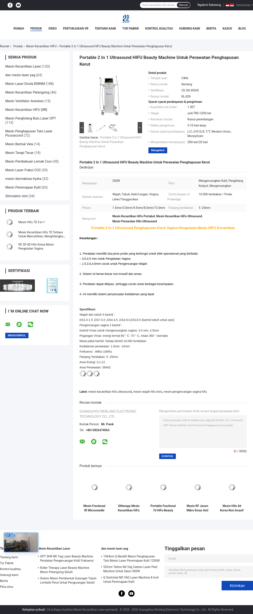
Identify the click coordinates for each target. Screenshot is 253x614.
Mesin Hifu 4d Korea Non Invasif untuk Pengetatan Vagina (232, 508)
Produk (36, 28)
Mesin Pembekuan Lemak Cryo (28, 161)
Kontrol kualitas (159, 28)
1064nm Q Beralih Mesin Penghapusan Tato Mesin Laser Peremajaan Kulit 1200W (131, 558)
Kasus (227, 28)
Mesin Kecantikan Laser (23, 66)
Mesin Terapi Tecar (19, 153)
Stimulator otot (16, 196)
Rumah (18, 28)
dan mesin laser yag (20, 75)
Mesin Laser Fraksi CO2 (23, 170)
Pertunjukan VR (75, 28)
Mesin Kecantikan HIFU (41, 46)
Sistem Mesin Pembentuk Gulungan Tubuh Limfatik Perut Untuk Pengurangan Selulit (68, 580)
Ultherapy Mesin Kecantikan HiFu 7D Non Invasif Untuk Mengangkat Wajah (128, 508)
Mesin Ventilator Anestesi (24, 101)
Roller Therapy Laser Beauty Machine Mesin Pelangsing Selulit (64, 570)
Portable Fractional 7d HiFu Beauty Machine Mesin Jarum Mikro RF (163, 508)
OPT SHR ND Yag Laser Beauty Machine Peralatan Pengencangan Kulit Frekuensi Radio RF (67, 559)
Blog (242, 28)
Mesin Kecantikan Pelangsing (27, 92)
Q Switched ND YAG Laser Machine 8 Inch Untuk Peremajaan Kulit (131, 579)
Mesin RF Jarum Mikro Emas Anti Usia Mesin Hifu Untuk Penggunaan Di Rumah (197, 508)
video (52, 28)
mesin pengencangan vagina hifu (185, 391)
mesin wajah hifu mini (147, 391)
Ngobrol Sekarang (209, 5)
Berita (211, 28)
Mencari (183, 5)
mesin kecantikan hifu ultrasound (110, 391)
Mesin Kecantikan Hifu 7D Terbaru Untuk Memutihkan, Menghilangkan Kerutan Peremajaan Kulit (41, 236)
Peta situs (6, 586)
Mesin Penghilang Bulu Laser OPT (30, 118)
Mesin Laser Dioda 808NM (25, 84)
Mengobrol (157, 150)
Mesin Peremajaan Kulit (23, 187)
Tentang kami (105, 28)
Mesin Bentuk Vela (19, 144)
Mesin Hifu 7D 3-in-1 (31, 222)
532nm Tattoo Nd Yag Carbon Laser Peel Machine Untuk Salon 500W (130, 569)
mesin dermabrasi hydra (23, 179)
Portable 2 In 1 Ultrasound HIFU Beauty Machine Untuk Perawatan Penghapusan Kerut (110, 142)
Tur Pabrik (130, 28)
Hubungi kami (189, 28)
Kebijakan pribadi (33, 609)
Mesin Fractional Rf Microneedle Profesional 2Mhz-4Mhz (94, 508)
